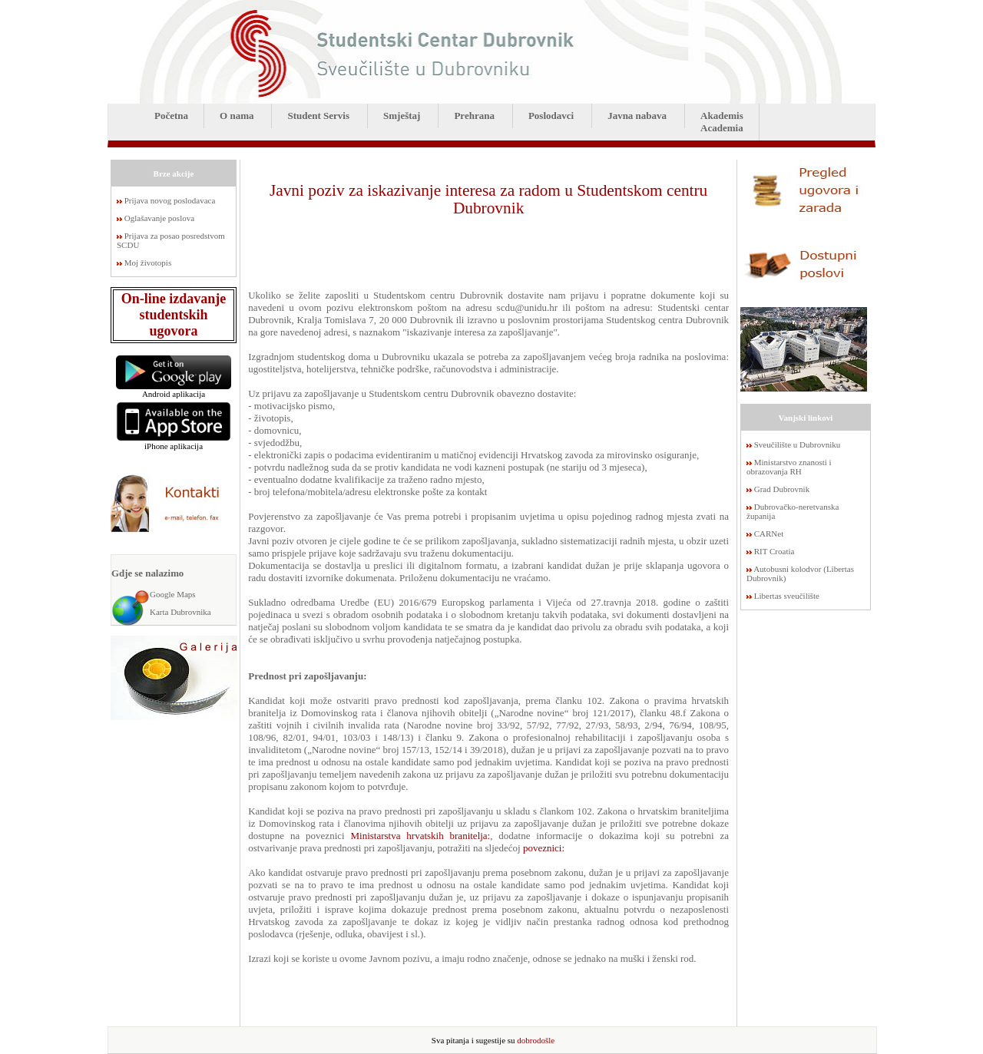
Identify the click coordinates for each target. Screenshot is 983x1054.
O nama (236, 115)
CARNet (769, 533)
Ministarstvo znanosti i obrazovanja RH (789, 467)
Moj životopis (147, 262)
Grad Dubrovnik (781, 489)
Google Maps (173, 594)
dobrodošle (535, 1040)
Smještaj (401, 115)
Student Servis (318, 115)
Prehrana (474, 115)
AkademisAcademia (721, 122)
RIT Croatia (774, 551)
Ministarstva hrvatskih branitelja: (420, 835)
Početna (171, 115)
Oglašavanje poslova (159, 218)
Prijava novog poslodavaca (170, 200)
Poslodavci (551, 115)
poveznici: (543, 848)
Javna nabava (637, 115)
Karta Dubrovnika (180, 611)
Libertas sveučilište (786, 595)
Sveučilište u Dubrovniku (797, 444)
